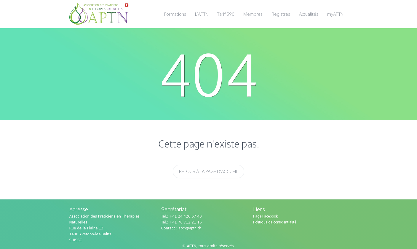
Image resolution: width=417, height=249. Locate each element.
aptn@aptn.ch (189, 228)
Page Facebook (265, 216)
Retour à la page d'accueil (208, 171)
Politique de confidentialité (274, 222)
